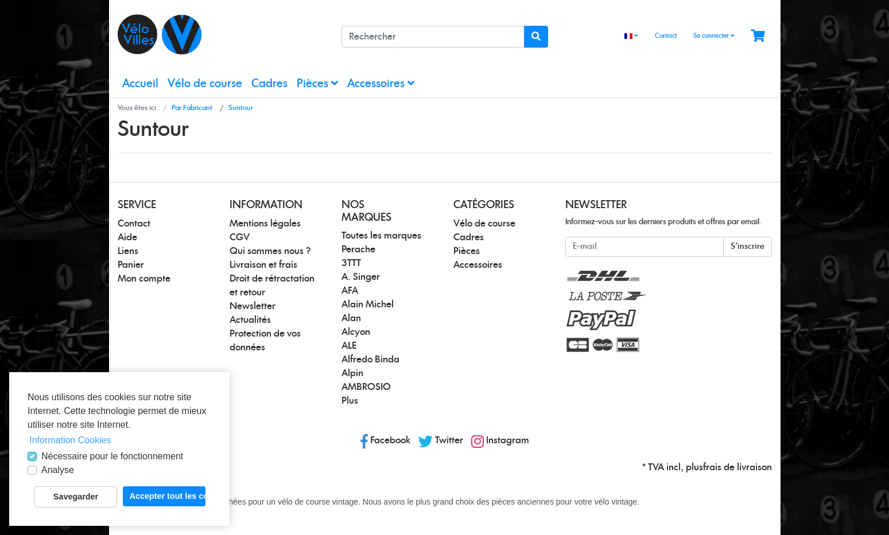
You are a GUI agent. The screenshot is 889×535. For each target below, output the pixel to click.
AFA (349, 290)
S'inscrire (747, 247)
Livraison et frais (263, 265)
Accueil (140, 84)
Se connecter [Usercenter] (714, 35)
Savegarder (75, 496)
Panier (131, 265)
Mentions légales (265, 223)
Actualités (250, 320)
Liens (128, 251)
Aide (127, 237)
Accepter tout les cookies (167, 496)
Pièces (317, 83)
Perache (358, 249)
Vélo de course (205, 84)
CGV (240, 237)
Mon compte (144, 278)
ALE (348, 345)
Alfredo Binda (370, 359)
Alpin (352, 373)
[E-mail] (644, 247)
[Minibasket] (758, 36)
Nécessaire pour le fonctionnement (112, 456)
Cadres (269, 84)
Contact (666, 36)
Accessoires (380, 83)
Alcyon (355, 332)
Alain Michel (367, 304)
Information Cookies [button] (70, 440)
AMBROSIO (366, 387)
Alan (351, 318)
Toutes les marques (381, 235)
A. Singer (360, 277)
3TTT (351, 263)
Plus (349, 400)
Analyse (57, 470)
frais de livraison (737, 467)
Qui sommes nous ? (270, 251)
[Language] (631, 36)
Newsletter (252, 306)
